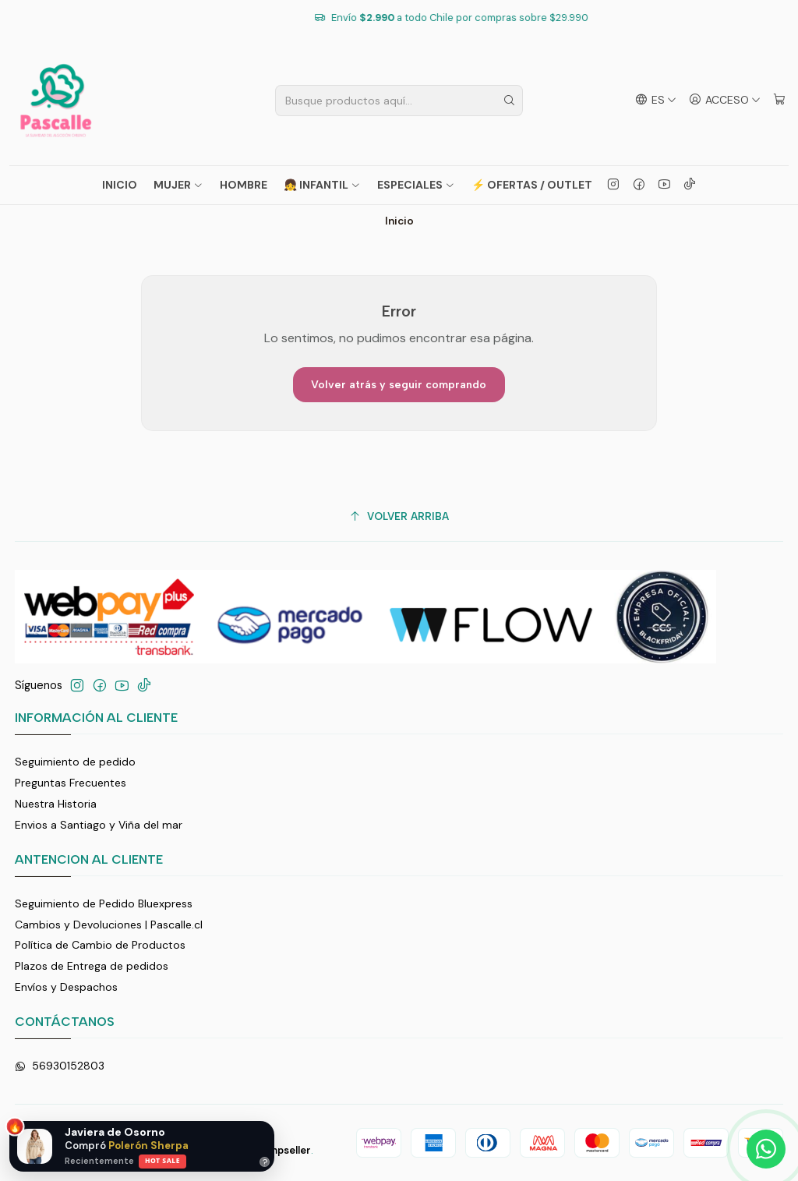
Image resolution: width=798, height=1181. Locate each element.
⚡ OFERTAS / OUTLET (531, 185)
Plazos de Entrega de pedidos (91, 966)
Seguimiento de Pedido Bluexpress (103, 903)
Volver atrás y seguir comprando (398, 384)
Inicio (119, 185)
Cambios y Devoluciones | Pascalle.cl (109, 925)
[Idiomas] (655, 100)
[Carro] (779, 100)
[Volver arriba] (399, 516)
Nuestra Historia (56, 804)
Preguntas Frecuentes (70, 783)
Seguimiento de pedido (75, 762)
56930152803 (59, 1066)
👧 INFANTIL (322, 185)
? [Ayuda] (265, 1162)
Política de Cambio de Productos (100, 945)
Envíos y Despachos (66, 987)
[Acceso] (724, 100)
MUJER (178, 185)
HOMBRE (243, 185)
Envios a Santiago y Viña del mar (98, 825)
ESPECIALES (416, 185)
